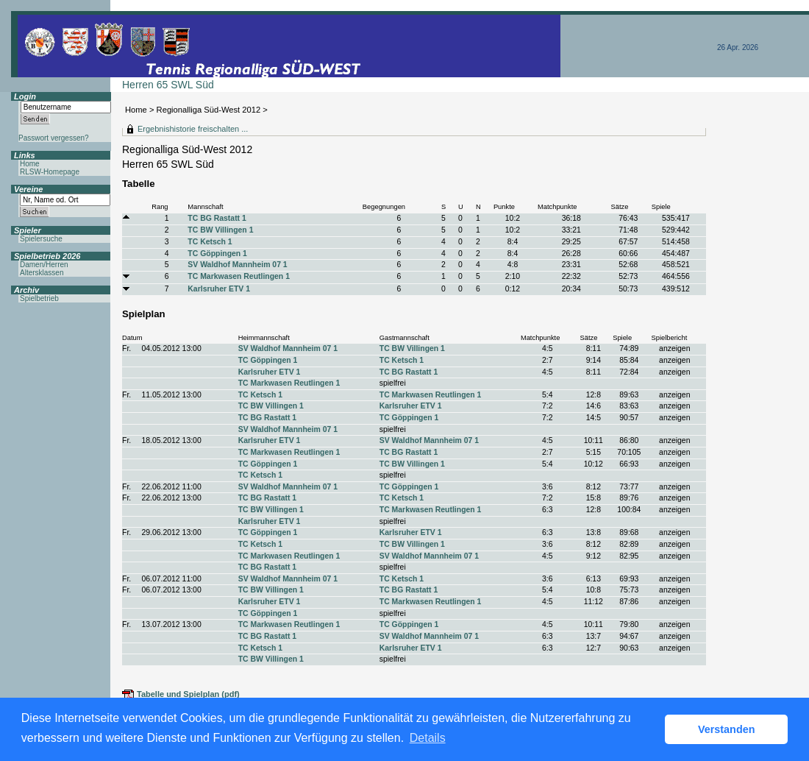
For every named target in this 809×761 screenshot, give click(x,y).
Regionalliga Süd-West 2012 (209, 109)
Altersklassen (41, 273)
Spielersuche (41, 239)
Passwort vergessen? (53, 138)
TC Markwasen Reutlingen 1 (239, 276)
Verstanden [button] (726, 729)
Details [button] (428, 738)
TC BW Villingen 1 (220, 230)
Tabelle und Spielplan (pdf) (188, 694)
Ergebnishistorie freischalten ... (193, 128)
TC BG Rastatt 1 (217, 218)
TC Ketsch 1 (210, 242)
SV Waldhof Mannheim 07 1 (237, 265)
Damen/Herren (44, 265)
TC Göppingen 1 (217, 253)
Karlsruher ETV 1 (219, 289)
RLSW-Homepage (49, 172)
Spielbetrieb (39, 298)
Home (136, 109)
